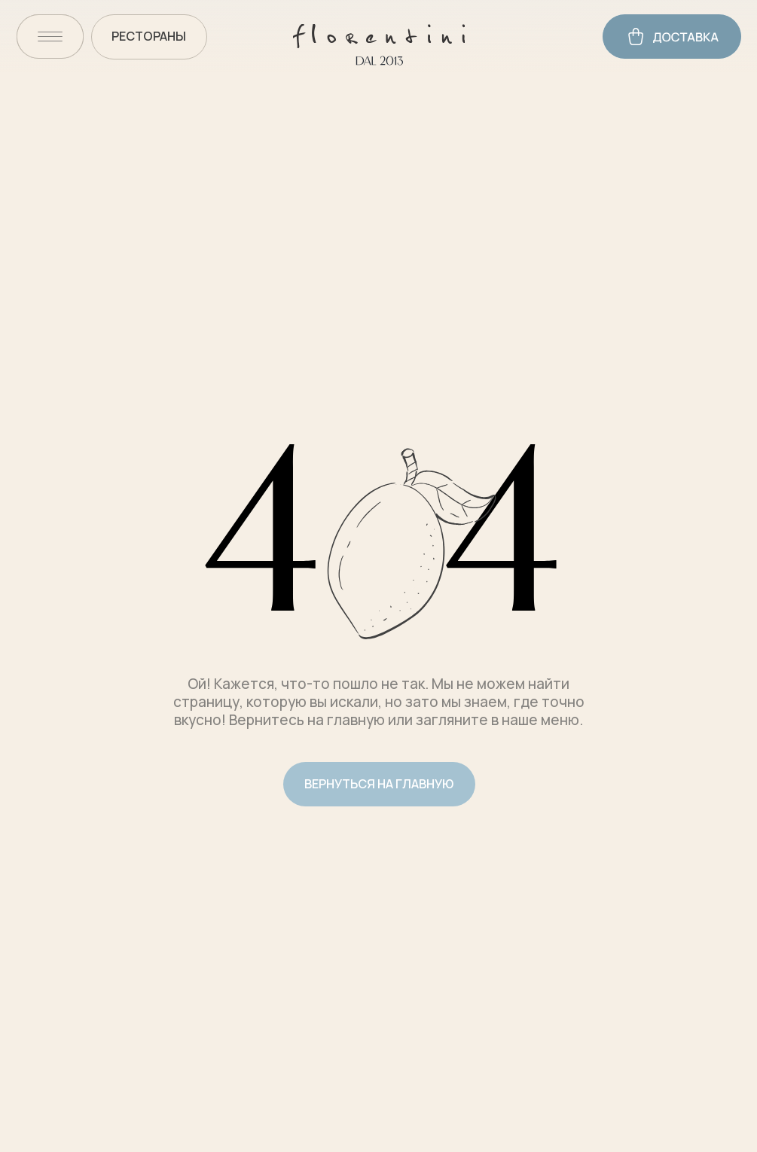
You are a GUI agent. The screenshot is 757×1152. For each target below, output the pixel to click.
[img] (50, 36)
